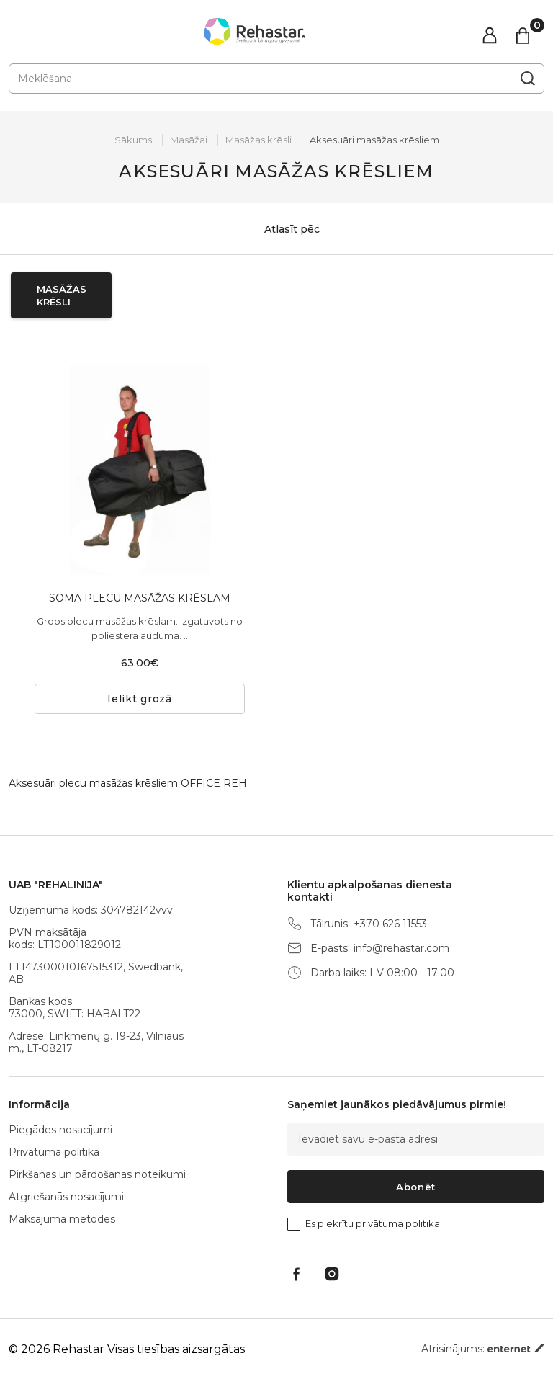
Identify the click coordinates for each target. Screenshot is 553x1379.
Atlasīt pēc (276, 229)
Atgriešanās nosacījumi (66, 1196)
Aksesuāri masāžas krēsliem (374, 140)
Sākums (133, 140)
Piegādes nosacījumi (60, 1129)
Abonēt (416, 1186)
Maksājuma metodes (62, 1219)
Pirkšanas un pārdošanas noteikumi (97, 1174)
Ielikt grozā (139, 698)
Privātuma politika (54, 1152)
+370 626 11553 (390, 924)
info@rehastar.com (401, 948)
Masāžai (188, 140)
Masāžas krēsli (258, 140)
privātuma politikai (398, 1223)
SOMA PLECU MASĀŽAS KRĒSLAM (139, 598)
